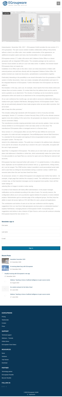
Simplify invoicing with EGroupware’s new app (17, 273)
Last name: (5, 232)
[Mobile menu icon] (58, 3)
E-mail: (4, 238)
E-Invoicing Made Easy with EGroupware (21, 266)
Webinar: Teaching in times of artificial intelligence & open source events (30, 280)
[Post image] (5, 261)
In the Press (6, 13)
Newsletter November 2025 (17, 259)
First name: (5, 225)
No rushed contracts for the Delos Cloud (21, 287)
